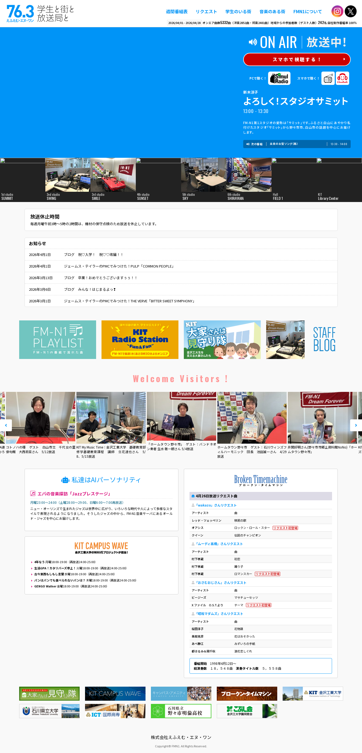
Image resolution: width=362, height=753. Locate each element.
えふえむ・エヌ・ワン (40, 13)
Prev (6, 425)
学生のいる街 (238, 11)
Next (356, 425)
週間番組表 (177, 11)
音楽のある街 (272, 11)
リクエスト (206, 11)
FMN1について (307, 11)
